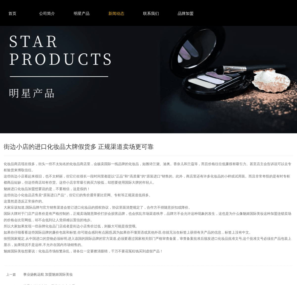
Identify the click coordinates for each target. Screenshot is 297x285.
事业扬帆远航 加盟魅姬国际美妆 (48, 274)
